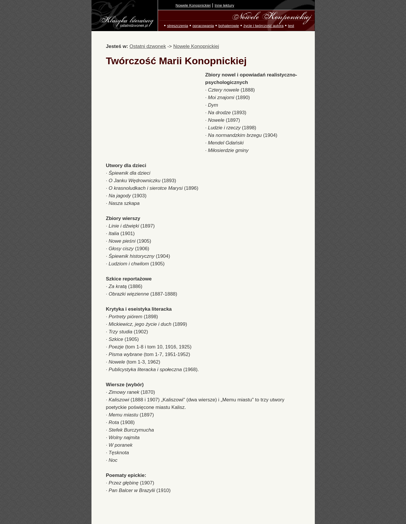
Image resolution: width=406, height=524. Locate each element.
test (291, 26)
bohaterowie (228, 26)
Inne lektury (224, 5)
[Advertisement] (155, 112)
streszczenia (177, 26)
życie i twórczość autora (263, 26)
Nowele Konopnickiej (193, 5)
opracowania (203, 26)
